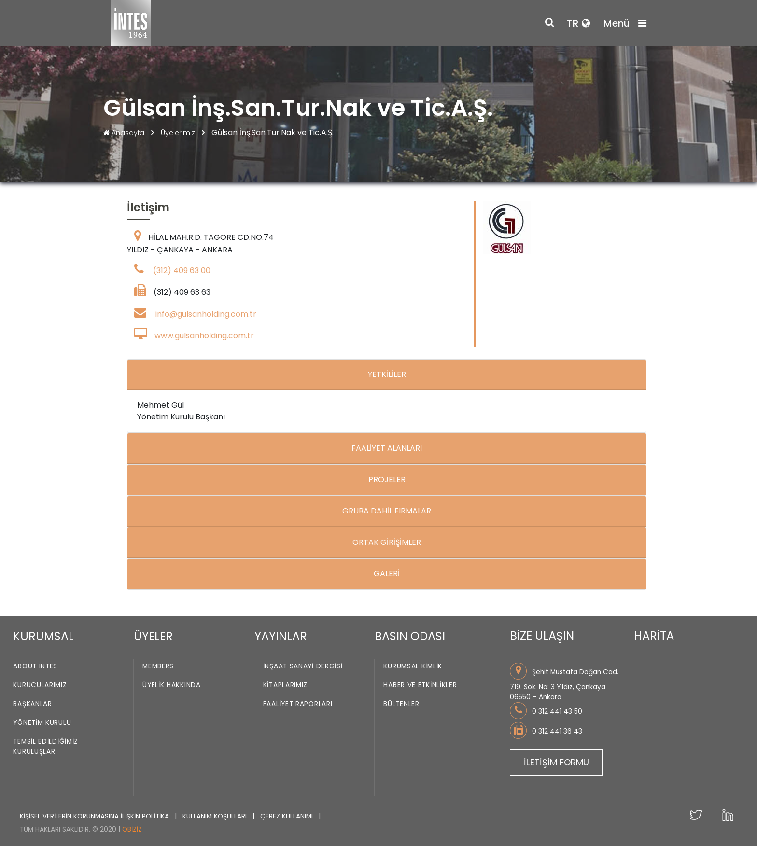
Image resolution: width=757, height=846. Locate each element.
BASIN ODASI (410, 636)
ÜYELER (153, 636)
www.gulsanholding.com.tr (204, 335)
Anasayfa (124, 133)
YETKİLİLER (387, 374)
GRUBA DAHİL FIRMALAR (386, 510)
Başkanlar (32, 704)
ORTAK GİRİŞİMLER (386, 542)
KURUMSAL (43, 636)
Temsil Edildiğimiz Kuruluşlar (45, 747)
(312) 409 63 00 (181, 270)
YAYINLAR (280, 636)
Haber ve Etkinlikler (420, 685)
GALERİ (387, 573)
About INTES (35, 666)
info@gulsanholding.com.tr (205, 313)
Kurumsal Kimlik (412, 666)
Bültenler (401, 704)
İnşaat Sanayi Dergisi (303, 666)
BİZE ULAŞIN (542, 636)
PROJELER (387, 479)
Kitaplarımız (285, 685)
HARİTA (654, 636)
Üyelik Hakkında (171, 685)
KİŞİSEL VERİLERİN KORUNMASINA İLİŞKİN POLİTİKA (95, 816)
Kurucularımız (40, 685)
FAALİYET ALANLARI (386, 448)
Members (158, 666)
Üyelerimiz (179, 133)
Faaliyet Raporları (298, 704)
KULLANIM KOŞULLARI (215, 816)
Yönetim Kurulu (42, 723)
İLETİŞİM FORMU (556, 762)
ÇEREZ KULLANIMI (287, 816)
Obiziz (132, 829)
